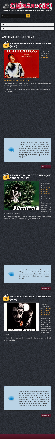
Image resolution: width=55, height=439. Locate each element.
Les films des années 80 (21, 80)
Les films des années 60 (46, 189)
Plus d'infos (45, 167)
